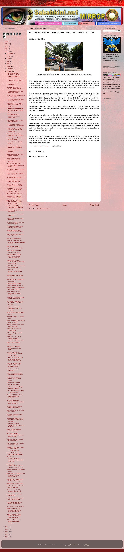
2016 (7, 49)
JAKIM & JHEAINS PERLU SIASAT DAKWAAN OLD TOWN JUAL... (14, 130)
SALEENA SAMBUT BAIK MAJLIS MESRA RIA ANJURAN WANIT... (14, 365)
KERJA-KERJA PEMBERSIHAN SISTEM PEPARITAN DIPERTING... (15, 465)
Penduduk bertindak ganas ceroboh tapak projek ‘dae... (15, 206)
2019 (7, 44)
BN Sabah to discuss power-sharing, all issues (15, 414)
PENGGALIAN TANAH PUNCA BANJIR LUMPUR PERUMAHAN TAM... (15, 449)
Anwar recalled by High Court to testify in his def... (16, 321)
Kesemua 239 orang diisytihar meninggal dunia (15, 120)
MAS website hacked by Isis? (15, 193)
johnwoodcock (73, 545)
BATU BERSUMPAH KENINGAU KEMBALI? (14, 87)
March (9, 66)
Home (64, 205)
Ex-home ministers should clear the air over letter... (16, 222)
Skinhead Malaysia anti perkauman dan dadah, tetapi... (14, 293)
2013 (7, 529)
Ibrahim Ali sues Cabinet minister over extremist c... (15, 146)
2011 (7, 534)
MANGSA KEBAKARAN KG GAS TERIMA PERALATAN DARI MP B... (15, 165)
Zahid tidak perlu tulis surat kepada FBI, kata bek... (14, 406)
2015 (7, 51)
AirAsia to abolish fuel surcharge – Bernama (13, 180)
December (10, 53)
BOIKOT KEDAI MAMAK (14, 238)
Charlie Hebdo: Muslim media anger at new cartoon (15, 498)
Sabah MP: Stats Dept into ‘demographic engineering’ (15, 453)
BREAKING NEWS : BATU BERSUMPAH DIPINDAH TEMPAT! (15, 105)
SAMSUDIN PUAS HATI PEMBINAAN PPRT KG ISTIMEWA (14, 308)
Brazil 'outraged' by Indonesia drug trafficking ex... (15, 439)
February (9, 68)
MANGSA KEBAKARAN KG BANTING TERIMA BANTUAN (15, 396)
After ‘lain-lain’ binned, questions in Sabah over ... (15, 247)
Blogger (87, 545)
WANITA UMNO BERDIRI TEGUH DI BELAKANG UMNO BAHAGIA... (14, 516)
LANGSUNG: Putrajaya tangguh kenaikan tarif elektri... (14, 348)
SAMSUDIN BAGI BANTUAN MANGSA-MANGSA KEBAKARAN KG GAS (15, 359)
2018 (7, 46)
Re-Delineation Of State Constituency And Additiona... (16, 124)
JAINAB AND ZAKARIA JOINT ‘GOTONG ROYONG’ (15, 298)
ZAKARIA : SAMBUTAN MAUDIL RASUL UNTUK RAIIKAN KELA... (14, 353)
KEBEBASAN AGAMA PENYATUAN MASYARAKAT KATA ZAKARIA (16, 261)
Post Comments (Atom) (43, 209)
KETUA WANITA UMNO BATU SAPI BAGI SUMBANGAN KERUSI (15, 303)
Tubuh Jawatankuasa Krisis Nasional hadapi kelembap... (15, 373)
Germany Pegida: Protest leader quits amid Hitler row (15, 284)
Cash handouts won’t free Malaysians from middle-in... (15, 134)
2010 (7, 536)
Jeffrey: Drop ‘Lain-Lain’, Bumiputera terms (14, 343)
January (9, 71)
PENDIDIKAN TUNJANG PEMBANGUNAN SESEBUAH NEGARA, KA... (15, 338)
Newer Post (33, 205)
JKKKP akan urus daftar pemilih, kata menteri (13, 383)
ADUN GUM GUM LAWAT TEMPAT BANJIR (14, 430)
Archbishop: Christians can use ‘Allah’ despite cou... (15, 170)
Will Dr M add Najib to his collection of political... (14, 251)
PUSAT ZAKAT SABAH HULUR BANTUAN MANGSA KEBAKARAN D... (16, 475)
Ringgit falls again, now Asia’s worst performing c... (15, 100)
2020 (7, 41)
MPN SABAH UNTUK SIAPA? (15, 506)
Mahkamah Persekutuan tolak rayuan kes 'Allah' (15, 325)
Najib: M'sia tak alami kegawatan (13, 369)
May (8, 61)
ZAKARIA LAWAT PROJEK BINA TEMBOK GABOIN (14, 184)
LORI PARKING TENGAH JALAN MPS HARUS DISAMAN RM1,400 (14, 256)
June (8, 58)
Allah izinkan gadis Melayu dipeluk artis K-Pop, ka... (14, 490)
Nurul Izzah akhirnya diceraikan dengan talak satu (16, 486)
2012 (7, 532)
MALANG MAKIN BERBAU (14, 177)
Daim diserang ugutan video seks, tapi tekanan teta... (15, 226)
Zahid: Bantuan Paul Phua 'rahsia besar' (14, 494)
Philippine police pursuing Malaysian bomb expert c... (15, 197)
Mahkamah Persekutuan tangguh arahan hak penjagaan (14, 521)
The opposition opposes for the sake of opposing (15, 154)
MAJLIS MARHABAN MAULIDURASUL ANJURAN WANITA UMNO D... (15, 402)
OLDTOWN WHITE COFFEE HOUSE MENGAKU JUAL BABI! (15, 110)
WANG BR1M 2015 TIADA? (15, 483)
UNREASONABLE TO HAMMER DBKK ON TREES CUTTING (16, 425)
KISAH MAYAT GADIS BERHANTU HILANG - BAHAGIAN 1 (14, 116)
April (8, 63)
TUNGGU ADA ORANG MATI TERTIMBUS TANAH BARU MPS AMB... (15, 419)
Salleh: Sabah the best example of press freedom (16, 266)
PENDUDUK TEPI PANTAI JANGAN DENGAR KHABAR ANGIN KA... (16, 242)
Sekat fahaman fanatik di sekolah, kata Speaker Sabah (14, 378)
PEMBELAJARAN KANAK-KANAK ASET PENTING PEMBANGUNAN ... (14, 189)
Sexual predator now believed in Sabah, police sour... (15, 235)
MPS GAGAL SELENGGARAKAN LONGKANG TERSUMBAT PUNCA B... (15, 459)
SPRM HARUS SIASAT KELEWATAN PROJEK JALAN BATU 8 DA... (14, 510)
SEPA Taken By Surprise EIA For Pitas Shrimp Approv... (15, 480)
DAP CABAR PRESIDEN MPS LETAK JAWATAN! (15, 391)
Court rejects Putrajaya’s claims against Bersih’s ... (16, 96)
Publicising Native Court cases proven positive (15, 138)
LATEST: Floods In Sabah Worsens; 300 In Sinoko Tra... (14, 271)
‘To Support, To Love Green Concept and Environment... (15, 79)
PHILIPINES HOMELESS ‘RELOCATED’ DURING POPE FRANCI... (14, 202)
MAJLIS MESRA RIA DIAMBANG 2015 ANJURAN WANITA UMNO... (16, 435)
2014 (7, 526)
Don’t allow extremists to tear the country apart (15, 91)
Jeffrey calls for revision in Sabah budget (14, 329)
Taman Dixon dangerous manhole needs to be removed (14, 159)
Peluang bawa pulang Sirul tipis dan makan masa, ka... (16, 288)
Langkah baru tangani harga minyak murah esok (15, 387)
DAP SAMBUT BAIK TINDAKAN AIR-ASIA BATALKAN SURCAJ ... (14, 75)
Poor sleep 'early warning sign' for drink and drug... (15, 443)
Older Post (94, 205)
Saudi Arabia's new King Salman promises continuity (15, 231)
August (9, 56)
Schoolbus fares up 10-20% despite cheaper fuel (14, 502)
